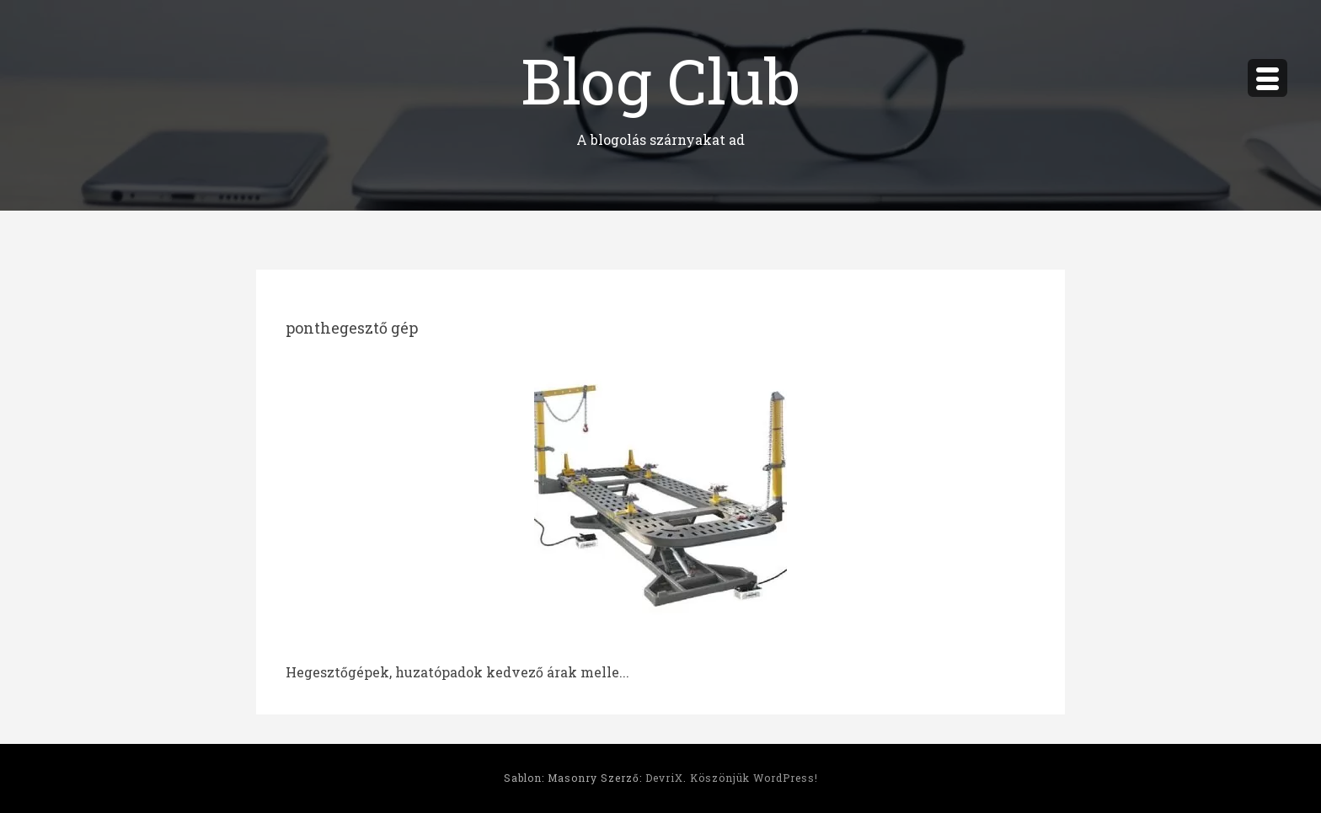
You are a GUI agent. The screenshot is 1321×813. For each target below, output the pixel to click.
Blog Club (660, 79)
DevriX (664, 777)
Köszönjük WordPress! (754, 777)
